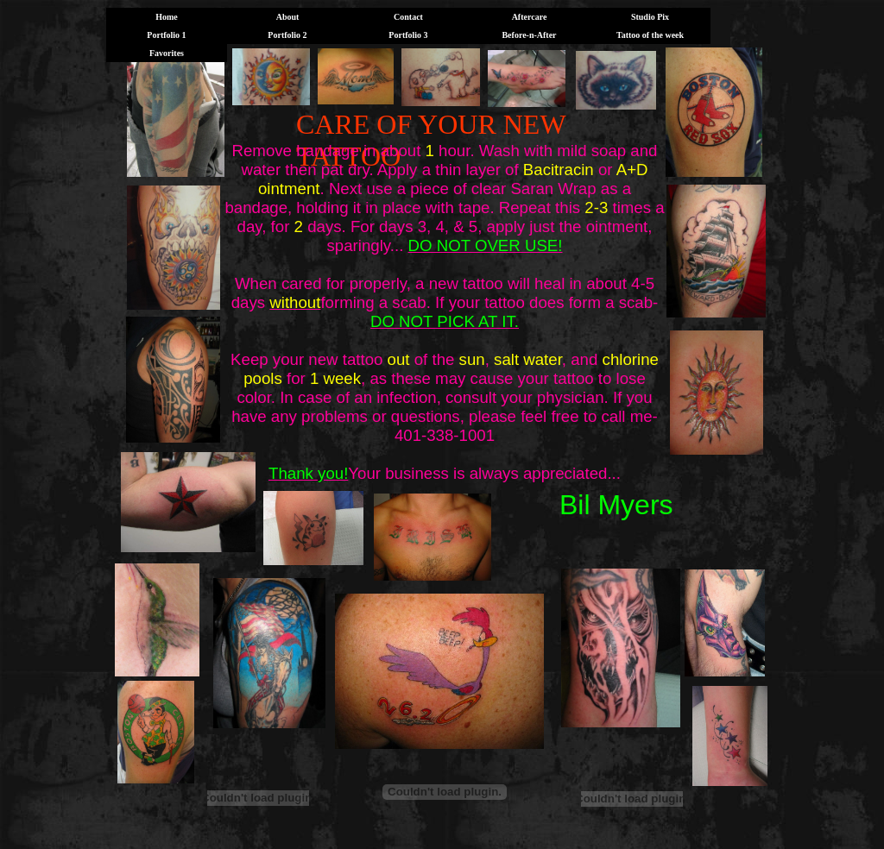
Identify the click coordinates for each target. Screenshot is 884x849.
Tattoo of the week (650, 35)
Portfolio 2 (287, 35)
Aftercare (529, 17)
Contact (408, 17)
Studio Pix (650, 17)
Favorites (166, 53)
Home (166, 17)
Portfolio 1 (166, 35)
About (288, 17)
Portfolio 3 (407, 35)
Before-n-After (529, 35)
